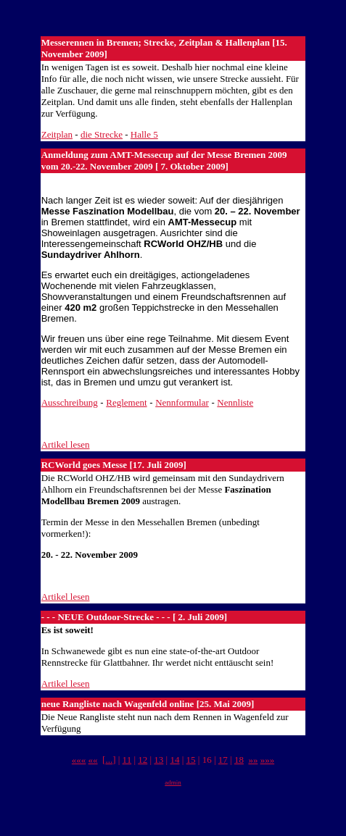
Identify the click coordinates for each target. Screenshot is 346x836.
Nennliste (235, 402)
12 (142, 759)
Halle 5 (144, 134)
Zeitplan (57, 134)
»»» (267, 759)
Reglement (126, 402)
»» (253, 759)
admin (173, 782)
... (108, 759)
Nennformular (182, 402)
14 (174, 759)
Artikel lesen (65, 444)
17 (223, 759)
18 (239, 759)
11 (127, 759)
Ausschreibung (69, 402)
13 (158, 759)
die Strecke (102, 134)
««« (79, 759)
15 (191, 759)
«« (93, 759)
